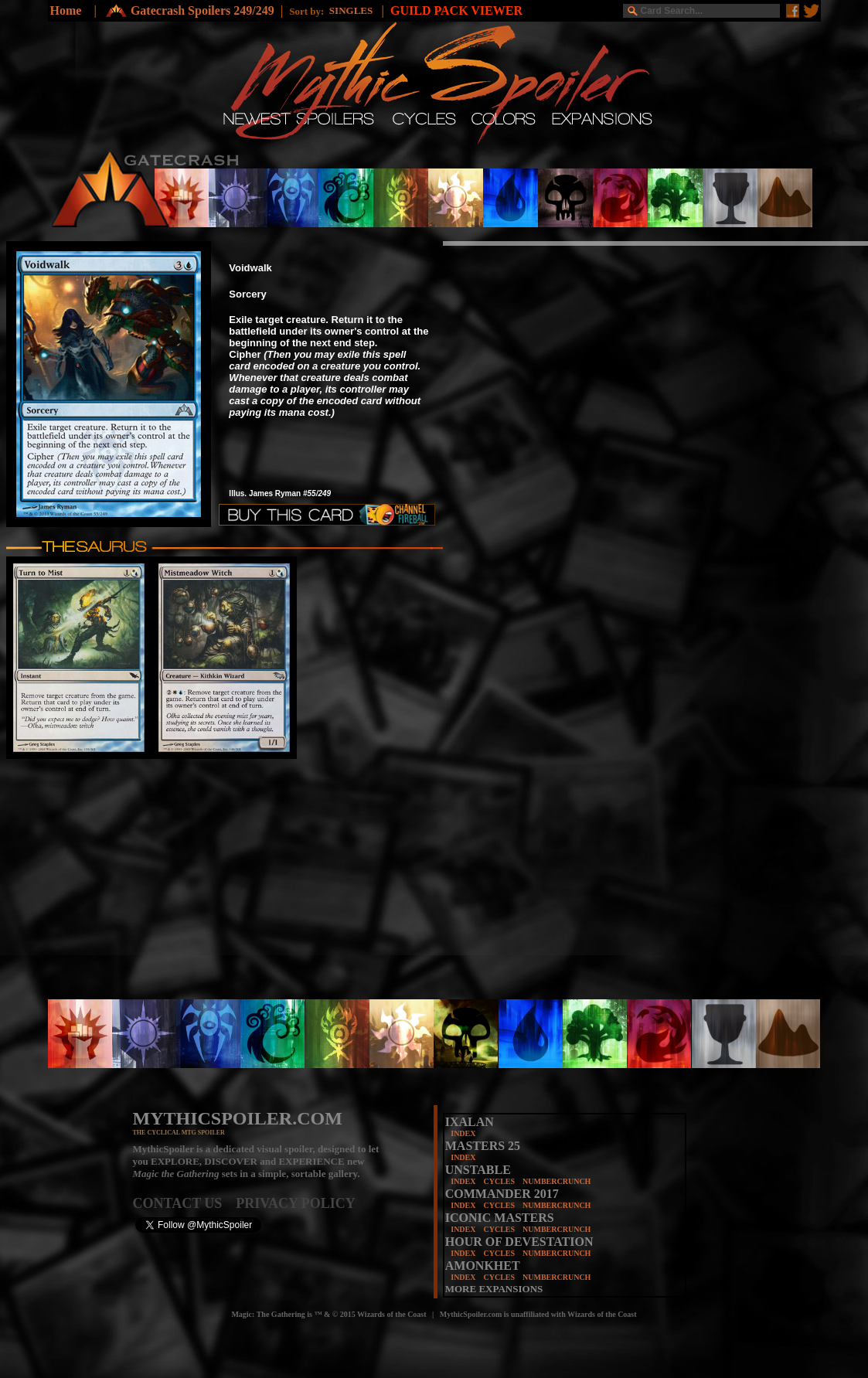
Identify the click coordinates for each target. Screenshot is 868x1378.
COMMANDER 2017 (502, 1193)
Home (66, 10)
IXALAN (469, 1121)
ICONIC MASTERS (499, 1217)
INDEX (463, 1133)
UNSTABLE (478, 1169)
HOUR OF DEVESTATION (519, 1241)
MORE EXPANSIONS (494, 1289)
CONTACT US (185, 1203)
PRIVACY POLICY (296, 1203)
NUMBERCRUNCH (557, 1181)
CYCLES (499, 1181)
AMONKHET (482, 1265)
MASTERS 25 (482, 1145)
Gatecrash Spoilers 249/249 (202, 10)
